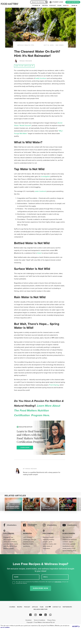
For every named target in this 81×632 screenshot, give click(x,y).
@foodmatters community (32, 525)
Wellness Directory (41, 609)
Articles (35, 607)
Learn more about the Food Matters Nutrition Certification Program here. (37, 410)
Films (59, 5)
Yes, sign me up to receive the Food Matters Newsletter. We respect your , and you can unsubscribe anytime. (42, 582)
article (20, 45)
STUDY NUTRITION (73, 2)
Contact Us (57, 607)
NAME (16, 577)
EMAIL (45, 577)
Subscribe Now (40, 588)
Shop (66, 5)
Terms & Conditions (39, 620)
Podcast (52, 5)
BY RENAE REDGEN (30, 468)
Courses (35, 5)
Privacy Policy (51, 620)
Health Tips (29, 45)
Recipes (45, 5)
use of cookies (5, 627)
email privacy (58, 581)
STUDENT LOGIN (56, 2)
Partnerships (67, 607)
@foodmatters (12, 525)
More (74, 5)
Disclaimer (29, 620)
